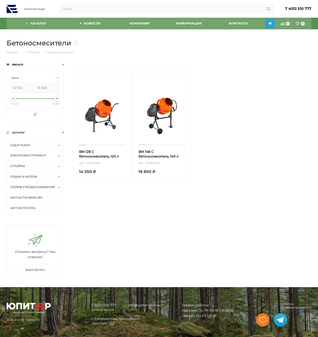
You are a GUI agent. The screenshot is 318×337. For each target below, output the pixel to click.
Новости (90, 23)
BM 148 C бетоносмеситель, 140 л (158, 154)
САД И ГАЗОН (20, 145)
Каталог (36, 23)
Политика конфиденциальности (295, 306)
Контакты (238, 23)
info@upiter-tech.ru (144, 305)
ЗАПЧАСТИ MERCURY (26, 197)
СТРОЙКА (17, 166)
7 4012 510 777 (298, 9)
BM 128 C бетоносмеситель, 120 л (99, 154)
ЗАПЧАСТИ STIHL (23, 208)
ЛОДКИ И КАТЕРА (23, 176)
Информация (189, 23)
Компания (140, 23)
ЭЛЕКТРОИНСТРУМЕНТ (28, 155)
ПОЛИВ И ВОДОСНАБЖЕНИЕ (32, 187)
